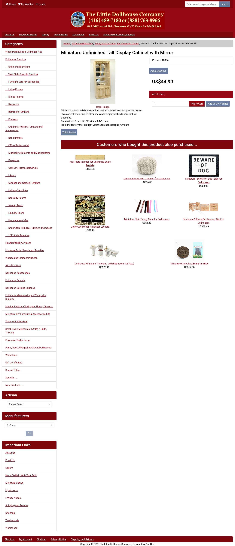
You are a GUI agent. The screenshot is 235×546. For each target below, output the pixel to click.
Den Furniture (14, 137)
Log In (40, 4)
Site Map (10, 513)
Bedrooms (12, 104)
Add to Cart (197, 103)
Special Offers (12, 370)
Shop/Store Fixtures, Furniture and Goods (117, 43)
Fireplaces (12, 160)
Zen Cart (150, 544)
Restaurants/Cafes (16, 220)
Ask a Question (158, 70)
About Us (9, 34)
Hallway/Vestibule (16, 190)
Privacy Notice (13, 497)
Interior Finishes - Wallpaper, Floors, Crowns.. (29, 306)
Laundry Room (14, 213)
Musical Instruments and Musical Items (27, 153)
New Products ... (14, 385)
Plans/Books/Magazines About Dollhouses (28, 347)
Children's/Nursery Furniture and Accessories (24, 128)
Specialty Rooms (15, 197)
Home (11, 4)
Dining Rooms (14, 96)
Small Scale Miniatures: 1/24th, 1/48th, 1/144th (26, 331)
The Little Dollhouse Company (115, 544)
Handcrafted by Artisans (18, 243)
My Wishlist (25, 4)
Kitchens (11, 119)
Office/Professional (17, 145)
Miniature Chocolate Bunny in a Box (189, 263)
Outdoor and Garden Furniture (22, 183)
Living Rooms (14, 89)
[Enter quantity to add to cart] (170, 104)
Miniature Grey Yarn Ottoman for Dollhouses (146, 178)
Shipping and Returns (16, 505)
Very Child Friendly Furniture (21, 74)
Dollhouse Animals (15, 280)
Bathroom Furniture (17, 111)
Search (224, 4)
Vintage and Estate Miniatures (21, 257)
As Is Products (13, 265)
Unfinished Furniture (17, 66)
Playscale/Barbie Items (17, 340)
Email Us (93, 34)
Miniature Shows (28, 34)
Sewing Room (14, 205)
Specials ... (11, 377)
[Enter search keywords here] (202, 4)
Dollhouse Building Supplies (20, 287)
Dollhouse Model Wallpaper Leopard (90, 226)
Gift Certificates (13, 362)
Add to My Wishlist (218, 103)
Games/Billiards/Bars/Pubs (21, 167)
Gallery (45, 34)
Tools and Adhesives (16, 321)
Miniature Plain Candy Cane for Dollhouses (147, 219)
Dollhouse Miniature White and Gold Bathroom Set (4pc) (104, 263)
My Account (11, 490)
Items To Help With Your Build (119, 34)
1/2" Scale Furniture (17, 235)
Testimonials (61, 34)
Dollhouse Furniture (82, 43)
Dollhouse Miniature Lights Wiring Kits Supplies (25, 297)
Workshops (78, 34)
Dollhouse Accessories (17, 273)
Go (29, 433)
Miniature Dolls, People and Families (24, 250)
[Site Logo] (117, 20)
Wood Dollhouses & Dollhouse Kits (23, 51)
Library (10, 175)
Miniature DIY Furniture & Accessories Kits (27, 314)
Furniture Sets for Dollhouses (22, 81)
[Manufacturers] (29, 425)
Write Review (69, 132)
